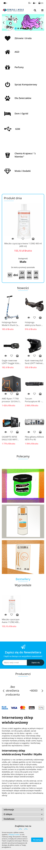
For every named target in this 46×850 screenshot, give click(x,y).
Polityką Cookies (14, 834)
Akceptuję (37, 840)
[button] (40, 3)
